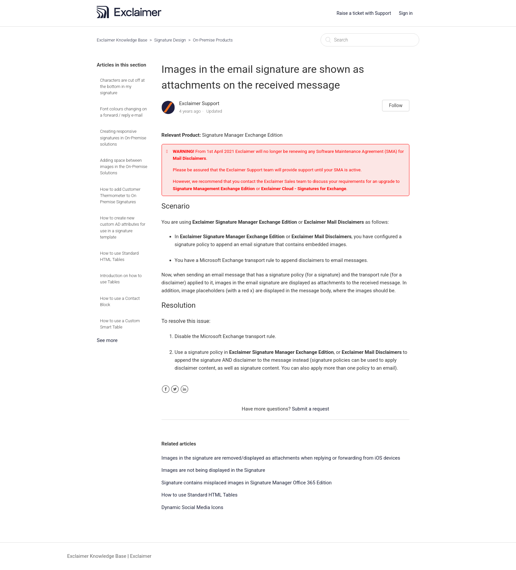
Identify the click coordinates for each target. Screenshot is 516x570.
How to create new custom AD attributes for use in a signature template (122, 227)
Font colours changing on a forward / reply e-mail (123, 112)
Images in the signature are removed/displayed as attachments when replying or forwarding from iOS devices (281, 458)
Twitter (175, 389)
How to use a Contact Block (120, 301)
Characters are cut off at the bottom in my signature (122, 86)
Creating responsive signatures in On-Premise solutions (123, 137)
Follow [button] (395, 105)
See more (107, 340)
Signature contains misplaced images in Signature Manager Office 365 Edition (247, 483)
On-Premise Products (213, 40)
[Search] (370, 39)
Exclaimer (140, 556)
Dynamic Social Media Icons (192, 507)
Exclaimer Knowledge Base (122, 40)
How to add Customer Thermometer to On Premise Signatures (120, 195)
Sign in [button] (406, 13)
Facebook (166, 389)
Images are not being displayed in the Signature (213, 470)
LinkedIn (184, 389)
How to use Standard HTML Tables (119, 256)
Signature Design (170, 40)
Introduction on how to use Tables (121, 278)
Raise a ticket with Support (364, 13)
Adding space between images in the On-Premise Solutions (123, 166)
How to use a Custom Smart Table (120, 323)
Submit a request (310, 409)
